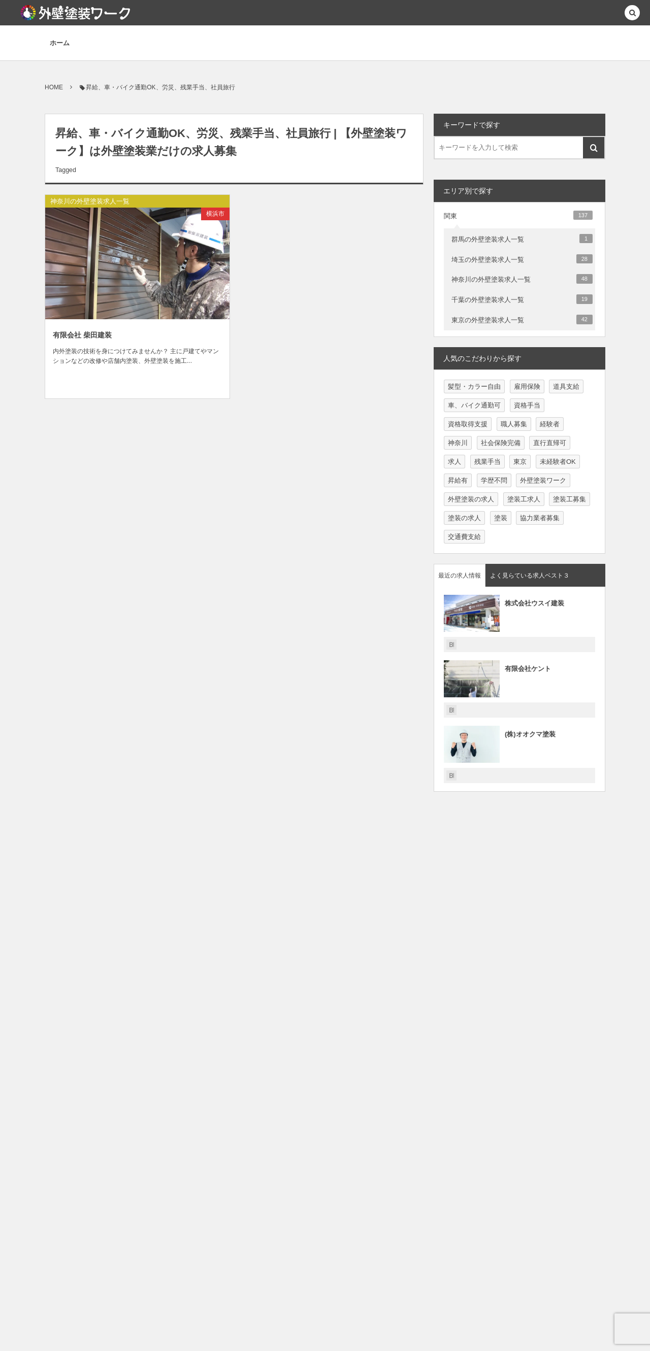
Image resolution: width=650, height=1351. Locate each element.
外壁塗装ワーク (543, 480)
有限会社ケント (528, 668)
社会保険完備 (501, 443)
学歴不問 (494, 480)
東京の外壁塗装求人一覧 (522, 319)
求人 (454, 461)
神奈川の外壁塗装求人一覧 (89, 201)
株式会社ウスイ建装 (534, 603)
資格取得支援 (468, 424)
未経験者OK (558, 461)
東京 (520, 461)
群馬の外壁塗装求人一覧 (522, 238)
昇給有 (458, 480)
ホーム (60, 43)
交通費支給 (464, 537)
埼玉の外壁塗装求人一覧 (522, 258)
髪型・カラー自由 (474, 386)
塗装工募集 (569, 499)
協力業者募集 (540, 518)
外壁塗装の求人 (471, 499)
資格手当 (527, 405)
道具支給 (566, 386)
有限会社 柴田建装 (82, 335)
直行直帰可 (549, 443)
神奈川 (458, 443)
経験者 (550, 424)
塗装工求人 (523, 499)
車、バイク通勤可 (474, 405)
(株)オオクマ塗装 (530, 734)
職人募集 (514, 424)
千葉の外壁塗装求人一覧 (522, 298)
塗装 (500, 518)
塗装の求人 (464, 518)
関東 (518, 215)
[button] (632, 13)
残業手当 (487, 461)
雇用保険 (527, 386)
